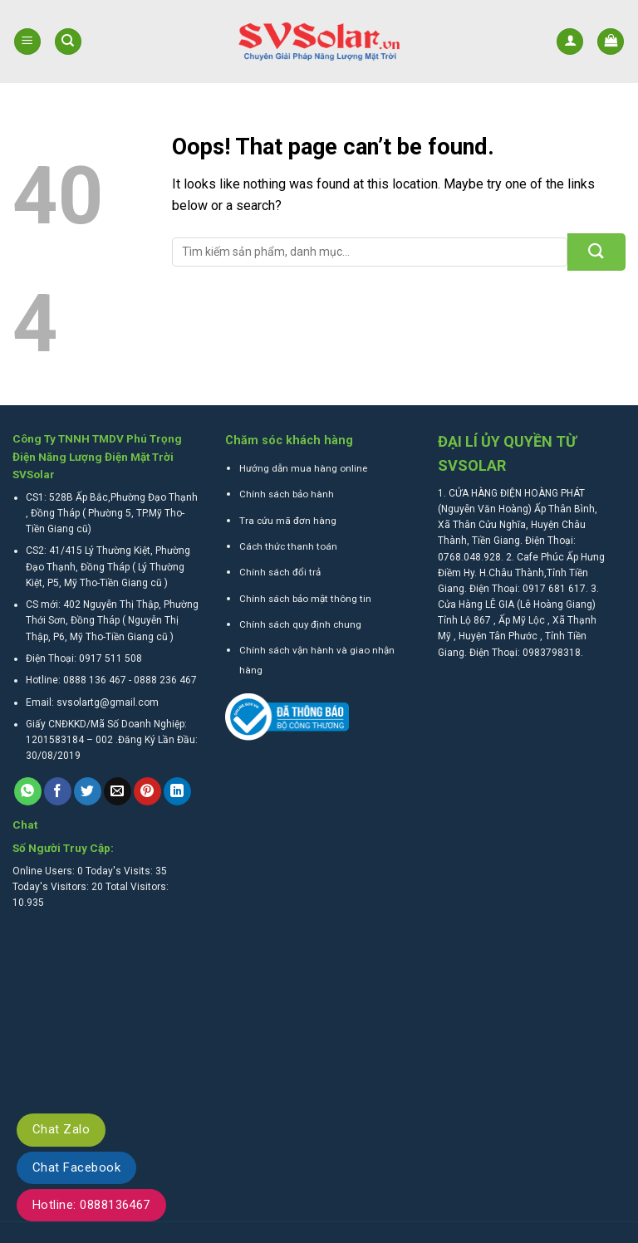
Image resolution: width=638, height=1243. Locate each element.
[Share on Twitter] (87, 791)
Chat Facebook (76, 1167)
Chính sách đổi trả (280, 572)
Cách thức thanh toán (288, 546)
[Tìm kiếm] (68, 42)
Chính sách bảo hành (286, 494)
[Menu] (27, 42)
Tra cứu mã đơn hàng (287, 520)
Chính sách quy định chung (300, 624)
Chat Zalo (61, 1129)
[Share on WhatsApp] (28, 791)
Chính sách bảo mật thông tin (305, 598)
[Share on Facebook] (57, 791)
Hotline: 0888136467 (91, 1204)
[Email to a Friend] (117, 791)
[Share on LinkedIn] (177, 791)
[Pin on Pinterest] (147, 791)
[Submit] (596, 252)
